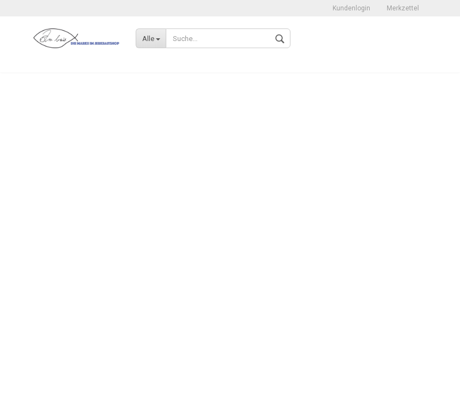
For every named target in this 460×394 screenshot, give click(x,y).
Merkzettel (403, 8)
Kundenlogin (351, 8)
